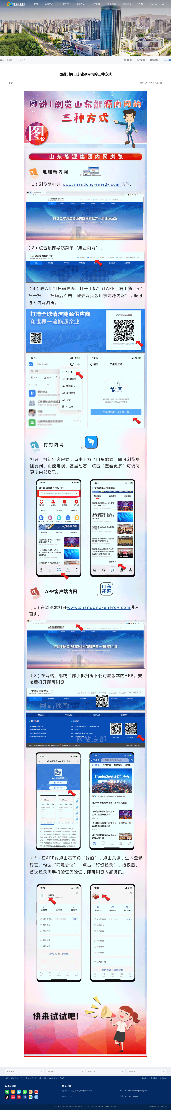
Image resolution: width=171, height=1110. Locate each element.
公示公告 (21, 60)
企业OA (163, 1078)
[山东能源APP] (30, 1097)
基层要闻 (141, 60)
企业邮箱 (154, 1078)
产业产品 (64, 4)
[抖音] (7, 1097)
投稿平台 (144, 1078)
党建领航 (111, 4)
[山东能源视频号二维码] (13, 1092)
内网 (140, 4)
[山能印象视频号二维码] (19, 1092)
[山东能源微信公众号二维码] (7, 1092)
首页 (36, 4)
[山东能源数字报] (36, 1097)
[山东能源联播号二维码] (25, 1092)
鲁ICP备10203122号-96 (88, 1106)
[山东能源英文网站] (25, 1097)
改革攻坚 (80, 4)
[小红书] (13, 1097)
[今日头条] (36, 1092)
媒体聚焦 (154, 60)
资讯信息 (127, 4)
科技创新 (96, 4)
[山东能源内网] (19, 1097)
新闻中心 (49, 4)
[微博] (30, 1092)
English (153, 4)
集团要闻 (128, 60)
